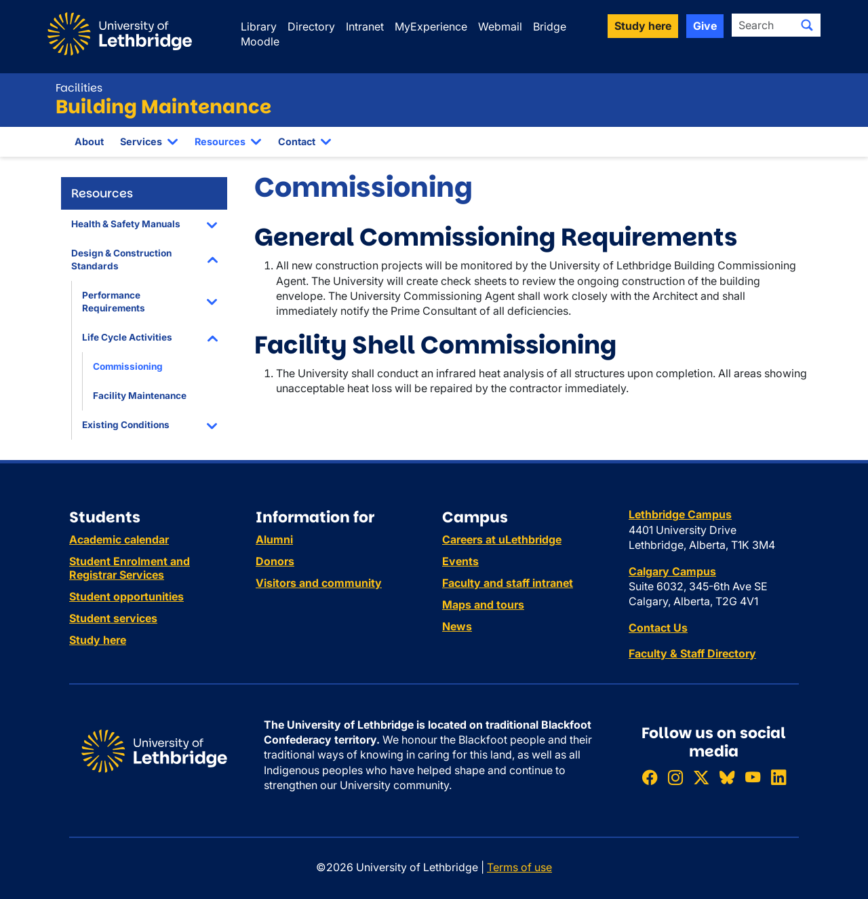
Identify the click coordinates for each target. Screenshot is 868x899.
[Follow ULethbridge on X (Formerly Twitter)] (701, 777)
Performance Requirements (113, 301)
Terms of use (519, 867)
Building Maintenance (163, 107)
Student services (113, 618)
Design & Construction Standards (121, 259)
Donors (275, 561)
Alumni (274, 539)
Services (141, 141)
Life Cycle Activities (127, 337)
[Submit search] (807, 25)
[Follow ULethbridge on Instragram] (675, 777)
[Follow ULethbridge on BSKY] (727, 777)
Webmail (500, 26)
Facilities (79, 88)
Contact (296, 141)
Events (460, 561)
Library (259, 26)
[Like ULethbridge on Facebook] (649, 777)
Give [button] (705, 26)
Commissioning (128, 366)
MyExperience (431, 26)
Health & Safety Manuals (125, 223)
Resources (220, 141)
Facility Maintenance (139, 395)
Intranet (365, 26)
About (89, 141)
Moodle (260, 41)
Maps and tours (483, 604)
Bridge (549, 26)
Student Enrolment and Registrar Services (129, 567)
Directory (311, 26)
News (457, 626)
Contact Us (658, 627)
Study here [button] (642, 26)
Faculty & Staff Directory (692, 653)
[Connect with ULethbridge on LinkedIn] (778, 777)
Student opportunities (126, 596)
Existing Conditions (126, 424)
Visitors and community (319, 583)
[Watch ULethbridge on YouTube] (753, 777)
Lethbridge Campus (680, 514)
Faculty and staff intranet (507, 583)
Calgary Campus (672, 571)
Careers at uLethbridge (501, 539)
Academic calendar (119, 539)
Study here (97, 640)
